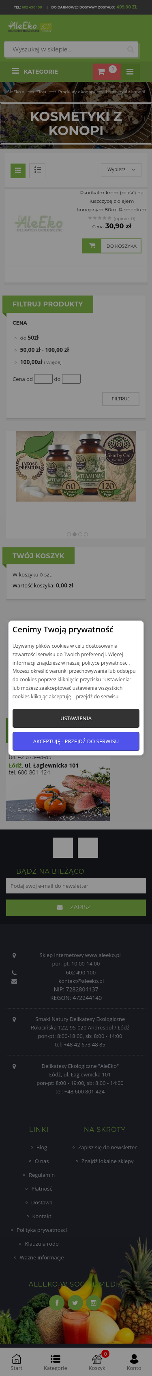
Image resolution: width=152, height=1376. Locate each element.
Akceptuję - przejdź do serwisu (76, 741)
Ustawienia (76, 718)
